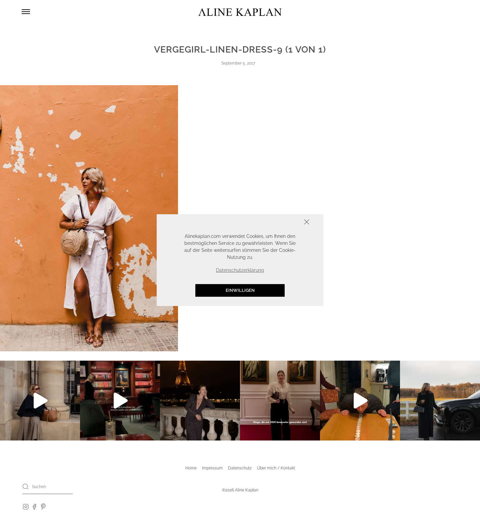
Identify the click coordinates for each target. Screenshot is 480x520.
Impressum (212, 468)
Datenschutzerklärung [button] (240, 270)
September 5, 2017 (238, 63)
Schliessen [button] (286, 222)
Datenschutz (240, 468)
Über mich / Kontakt (276, 468)
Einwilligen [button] (240, 290)
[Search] (26, 486)
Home (191, 468)
